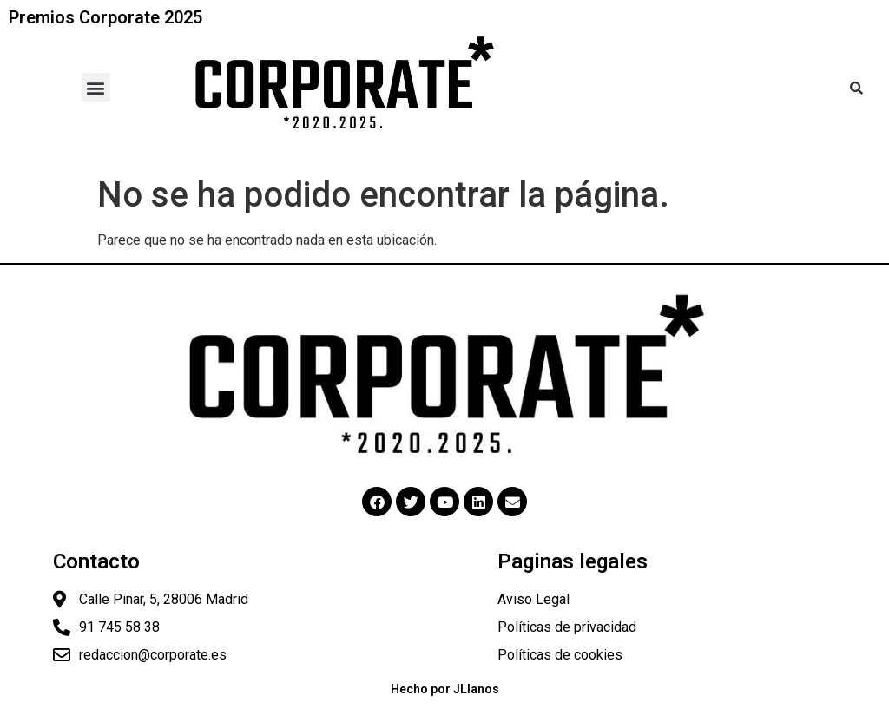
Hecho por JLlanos (445, 689)
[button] (96, 87)
